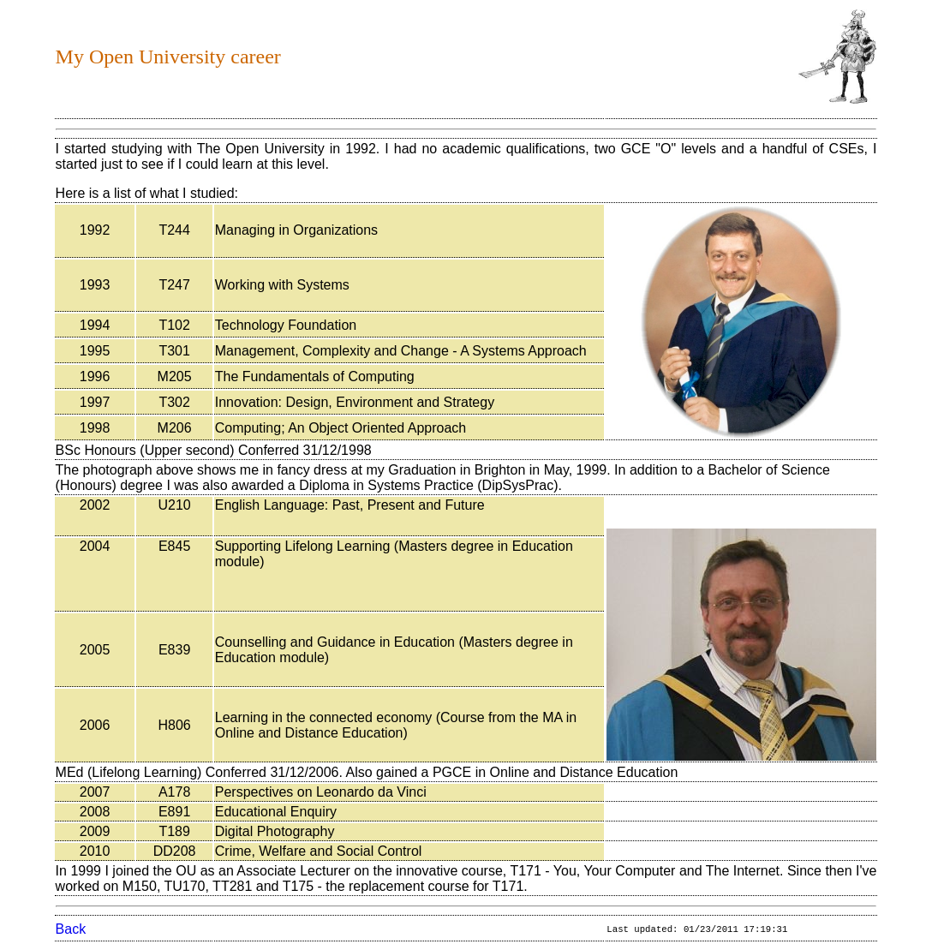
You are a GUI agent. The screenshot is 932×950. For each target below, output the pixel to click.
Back (71, 929)
